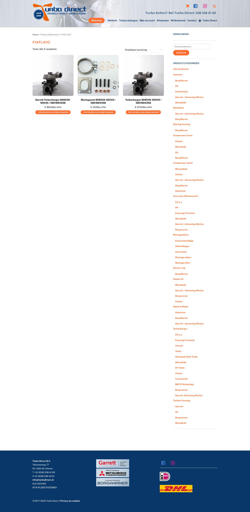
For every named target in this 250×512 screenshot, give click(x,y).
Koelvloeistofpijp (184, 241)
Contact (192, 20)
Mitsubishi (180, 102)
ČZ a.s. (178, 202)
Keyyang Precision (185, 213)
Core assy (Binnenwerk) (185, 196)
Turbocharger (180, 328)
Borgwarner (181, 229)
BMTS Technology (184, 384)
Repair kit (178, 279)
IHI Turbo (180, 367)
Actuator (178, 74)
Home (36, 34)
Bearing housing (181, 124)
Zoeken (181, 52)
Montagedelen (181, 234)
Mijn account (147, 20)
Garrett (179, 406)
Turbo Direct (208, 20)
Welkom (112, 20)
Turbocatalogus (128, 20)
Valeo (178, 351)
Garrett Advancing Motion (189, 395)
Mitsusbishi (181, 169)
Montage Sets (182, 262)
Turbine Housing (181, 400)
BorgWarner (181, 80)
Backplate (178, 107)
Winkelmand (178, 20)
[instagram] (205, 5)
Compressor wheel (183, 163)
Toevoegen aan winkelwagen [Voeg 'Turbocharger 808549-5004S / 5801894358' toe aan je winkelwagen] (143, 112)
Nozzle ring (179, 268)
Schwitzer (180, 191)
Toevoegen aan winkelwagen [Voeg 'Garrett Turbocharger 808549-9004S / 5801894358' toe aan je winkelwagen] (53, 112)
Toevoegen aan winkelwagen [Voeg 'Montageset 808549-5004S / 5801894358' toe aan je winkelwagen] (98, 112)
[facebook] (196, 5)
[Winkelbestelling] (144, 50)
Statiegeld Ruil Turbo (186, 356)
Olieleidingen (182, 246)
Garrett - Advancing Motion (189, 97)
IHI (176, 86)
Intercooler (181, 252)
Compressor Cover (183, 135)
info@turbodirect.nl (43, 480)
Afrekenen (163, 20)
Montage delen (183, 257)
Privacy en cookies (70, 501)
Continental (181, 91)
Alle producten (181, 69)
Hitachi (179, 345)
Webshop (96, 20)
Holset (178, 141)
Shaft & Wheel (180, 306)
